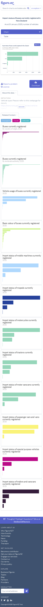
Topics (3, 574)
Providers (5, 582)
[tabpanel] (21, 59)
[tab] (21, 31)
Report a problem (9, 84)
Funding (4, 541)
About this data (8, 92)
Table (6, 36)
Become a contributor (10, 551)
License (5, 86)
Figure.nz (7, 3)
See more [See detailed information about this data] (21, 107)
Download (36, 84)
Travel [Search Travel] (16, 120)
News (3, 538)
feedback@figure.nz (22, 521)
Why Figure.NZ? (7, 530)
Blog (2, 577)
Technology (5, 535)
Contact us (5, 559)
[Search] (28, 8)
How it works (6, 533)
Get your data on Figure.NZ (11, 554)
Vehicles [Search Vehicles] (25, 120)
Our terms (5, 561)
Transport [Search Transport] (6, 120)
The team (5, 543)
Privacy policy (6, 564)
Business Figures (8, 572)
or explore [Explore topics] (36, 8)
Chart (6, 32)
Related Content (8, 115)
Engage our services (9, 556)
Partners (4, 579)
